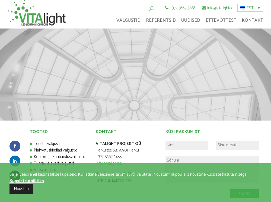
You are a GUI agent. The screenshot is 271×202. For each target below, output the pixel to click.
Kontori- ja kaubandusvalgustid (59, 156)
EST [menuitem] (250, 8)
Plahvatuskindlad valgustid (55, 150)
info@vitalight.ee (220, 8)
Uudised (190, 20)
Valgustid (128, 20)
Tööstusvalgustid (48, 143)
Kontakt (252, 20)
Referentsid (161, 20)
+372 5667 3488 (182, 8)
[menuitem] (250, 8)
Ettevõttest (221, 20)
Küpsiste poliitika (26, 181)
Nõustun (21, 188)
